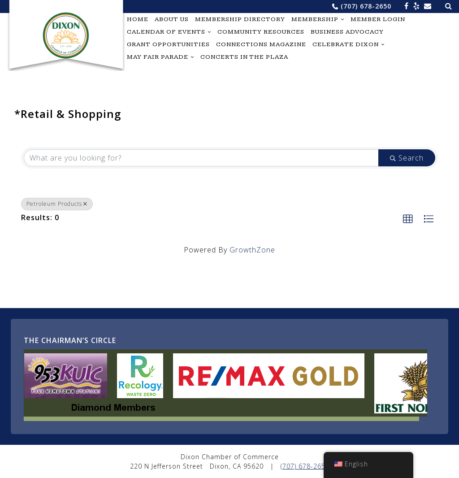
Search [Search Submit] (407, 158)
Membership (314, 19)
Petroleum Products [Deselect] (56, 204)
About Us (172, 19)
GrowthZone (252, 250)
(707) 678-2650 (366, 6)
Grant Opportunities (168, 44)
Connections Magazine (261, 44)
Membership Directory (240, 19)
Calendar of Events (166, 32)
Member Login (378, 19)
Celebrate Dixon (345, 44)
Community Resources (260, 32)
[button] (408, 219)
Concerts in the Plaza (244, 57)
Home (137, 19)
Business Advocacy (347, 32)
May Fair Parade (157, 57)
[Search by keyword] (201, 157)
